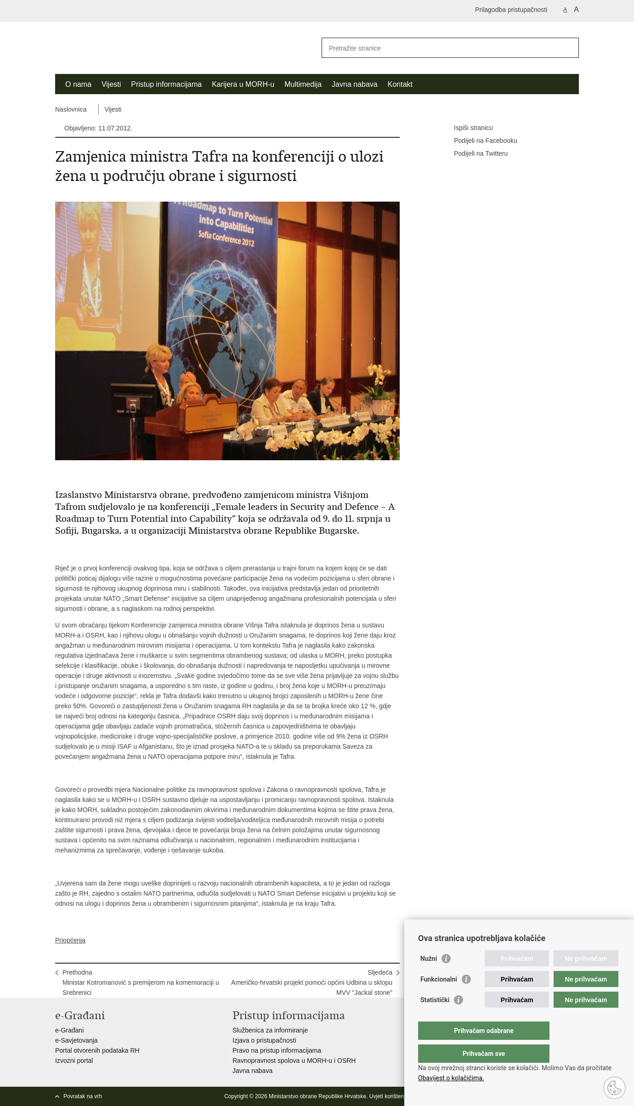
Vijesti (111, 84)
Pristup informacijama (166, 84)
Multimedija (303, 84)
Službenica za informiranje (270, 1030)
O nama (78, 84)
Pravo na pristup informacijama (276, 1050)
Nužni (428, 977)
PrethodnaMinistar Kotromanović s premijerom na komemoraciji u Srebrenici (140, 982)
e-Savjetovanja (76, 1040)
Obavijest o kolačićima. (451, 1078)
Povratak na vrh (82, 1096)
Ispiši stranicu (467, 128)
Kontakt (400, 84)
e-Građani (69, 1030)
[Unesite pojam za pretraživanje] (440, 48)
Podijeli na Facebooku (479, 141)
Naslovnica (70, 109)
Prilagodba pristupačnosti (511, 9)
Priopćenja (70, 940)
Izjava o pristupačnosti (264, 1040)
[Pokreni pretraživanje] (568, 47)
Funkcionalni (438, 997)
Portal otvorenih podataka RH (97, 1050)
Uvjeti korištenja (388, 1096)
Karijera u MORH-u (243, 84)
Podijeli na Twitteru (474, 154)
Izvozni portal (74, 1060)
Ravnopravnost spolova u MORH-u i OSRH (294, 1060)
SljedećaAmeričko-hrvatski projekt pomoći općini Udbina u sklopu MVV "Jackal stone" (311, 982)
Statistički (434, 1018)
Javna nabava (355, 84)
